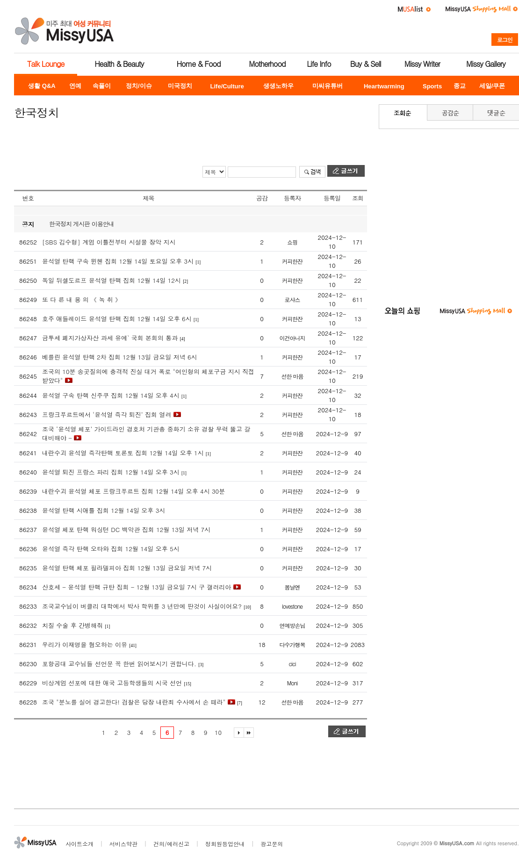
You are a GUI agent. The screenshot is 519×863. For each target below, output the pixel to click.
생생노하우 (278, 85)
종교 (460, 85)
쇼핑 (292, 242)
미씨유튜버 (327, 85)
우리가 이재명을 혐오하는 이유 (84, 644)
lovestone (292, 606)
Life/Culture (227, 86)
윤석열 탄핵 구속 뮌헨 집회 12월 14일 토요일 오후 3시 (118, 261)
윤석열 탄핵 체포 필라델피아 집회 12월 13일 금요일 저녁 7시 (127, 567)
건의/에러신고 (171, 844)
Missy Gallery (485, 63)
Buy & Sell (365, 63)
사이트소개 (79, 844)
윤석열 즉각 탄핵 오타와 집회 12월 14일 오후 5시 (111, 548)
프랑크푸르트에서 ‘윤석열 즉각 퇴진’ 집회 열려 (106, 414)
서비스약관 (123, 844)
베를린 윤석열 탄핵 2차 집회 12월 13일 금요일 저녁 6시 (119, 356)
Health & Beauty (119, 63)
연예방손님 (292, 625)
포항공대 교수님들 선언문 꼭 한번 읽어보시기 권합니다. (119, 663)
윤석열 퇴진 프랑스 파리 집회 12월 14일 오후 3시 (111, 471)
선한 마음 (292, 376)
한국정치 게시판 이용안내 (81, 223)
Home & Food (199, 63)
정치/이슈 (139, 85)
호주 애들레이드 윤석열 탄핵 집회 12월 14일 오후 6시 (117, 318)
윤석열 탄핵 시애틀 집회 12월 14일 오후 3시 (103, 510)
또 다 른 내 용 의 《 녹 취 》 (81, 299)
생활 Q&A (42, 85)
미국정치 (180, 85)
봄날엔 (292, 587)
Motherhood (267, 63)
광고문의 (271, 844)
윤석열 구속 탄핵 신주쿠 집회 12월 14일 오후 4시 (111, 395)
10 (218, 732)
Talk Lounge (46, 63)
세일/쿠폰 (492, 85)
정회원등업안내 (225, 844)
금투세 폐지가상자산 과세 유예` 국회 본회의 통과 (110, 337)
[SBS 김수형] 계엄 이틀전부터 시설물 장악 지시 (109, 241)
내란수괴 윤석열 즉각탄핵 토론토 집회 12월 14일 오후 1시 (123, 452)
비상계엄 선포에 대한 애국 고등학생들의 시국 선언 (112, 682)
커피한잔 (292, 261)
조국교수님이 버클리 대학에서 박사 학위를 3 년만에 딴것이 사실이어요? (142, 606)
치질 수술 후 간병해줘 (72, 625)
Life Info (319, 63)
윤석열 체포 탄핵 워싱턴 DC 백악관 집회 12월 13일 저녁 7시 (126, 529)
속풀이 (102, 85)
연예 (75, 85)
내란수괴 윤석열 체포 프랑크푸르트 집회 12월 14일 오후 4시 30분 (133, 491)
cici (292, 664)
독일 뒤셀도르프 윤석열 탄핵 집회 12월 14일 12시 (111, 280)
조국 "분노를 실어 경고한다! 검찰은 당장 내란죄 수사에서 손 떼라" (133, 702)
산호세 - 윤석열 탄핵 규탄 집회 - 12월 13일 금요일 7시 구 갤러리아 (136, 587)
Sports (432, 86)
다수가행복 (292, 644)
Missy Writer (422, 63)
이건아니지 (292, 338)
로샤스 (292, 299)
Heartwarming (384, 86)
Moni (292, 683)
